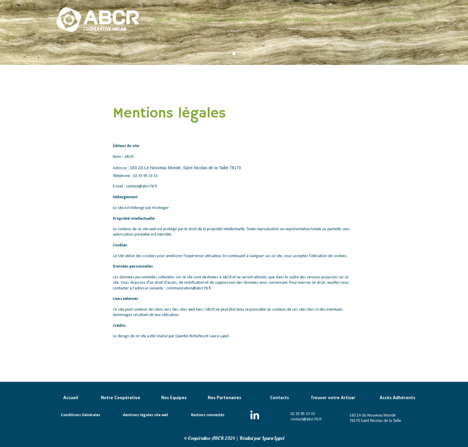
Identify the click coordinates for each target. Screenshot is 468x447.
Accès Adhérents (394, 19)
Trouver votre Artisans (346, 19)
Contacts (306, 19)
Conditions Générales (80, 415)
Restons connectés (207, 415)
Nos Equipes (236, 19)
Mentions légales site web (145, 415)
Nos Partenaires (273, 19)
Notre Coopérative (196, 19)
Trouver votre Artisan (333, 398)
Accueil (162, 19)
